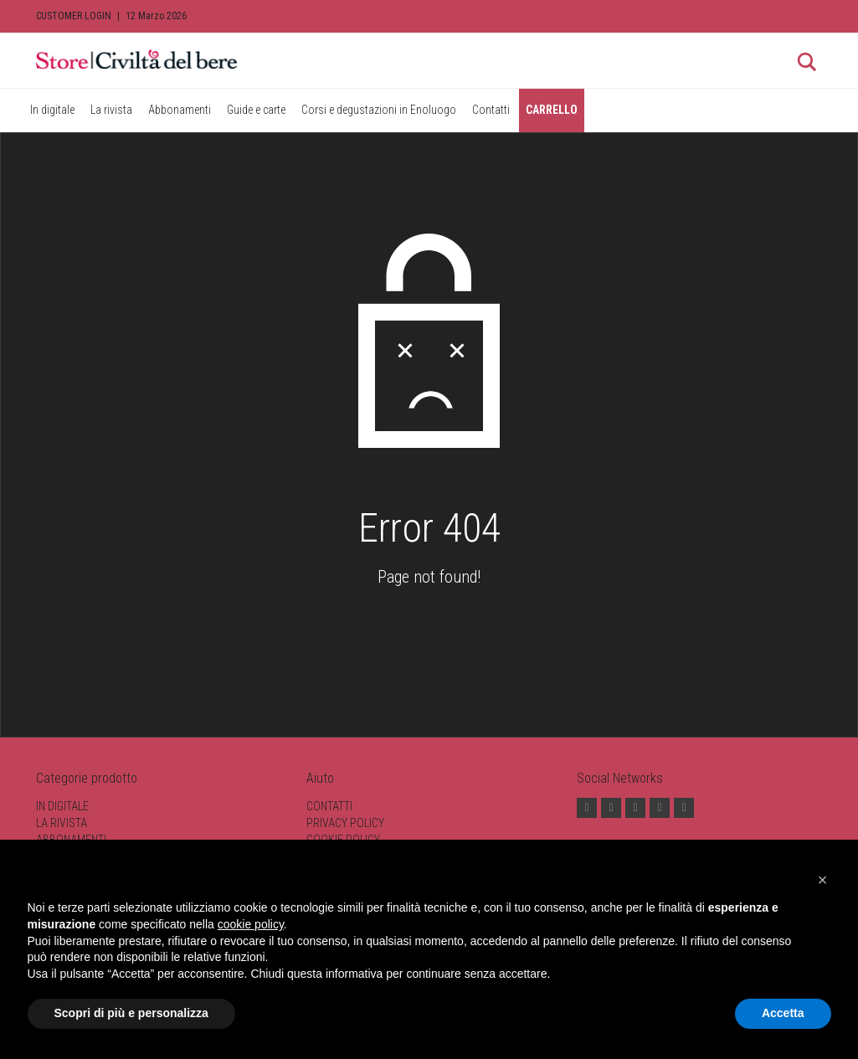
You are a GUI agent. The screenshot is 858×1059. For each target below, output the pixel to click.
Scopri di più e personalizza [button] (131, 1013)
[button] (822, 879)
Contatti (491, 109)
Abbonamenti (179, 109)
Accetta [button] (783, 1013)
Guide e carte (256, 109)
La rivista (111, 109)
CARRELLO (552, 109)
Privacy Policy (345, 823)
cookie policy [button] (251, 924)
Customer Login (73, 16)
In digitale (52, 109)
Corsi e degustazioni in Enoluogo (378, 109)
